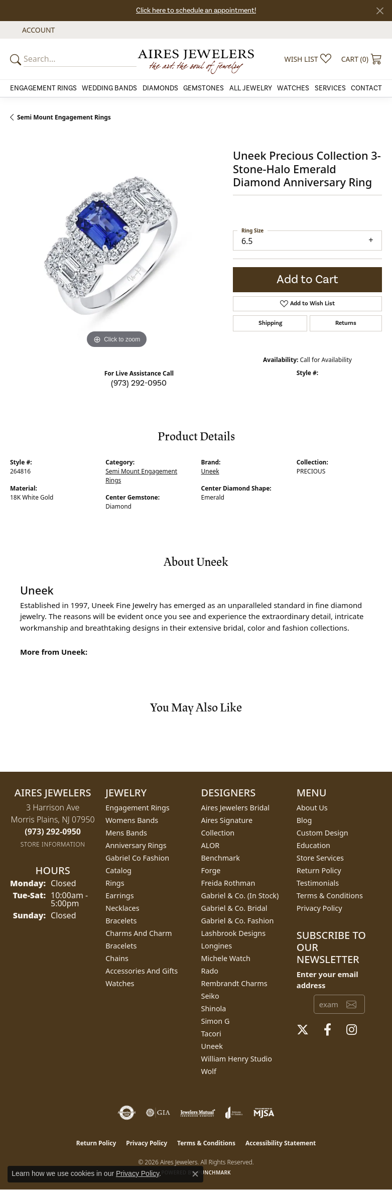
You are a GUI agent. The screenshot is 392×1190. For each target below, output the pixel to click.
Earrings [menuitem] (119, 895)
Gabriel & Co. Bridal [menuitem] (234, 908)
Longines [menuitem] (216, 945)
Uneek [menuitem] (212, 1046)
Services (330, 88)
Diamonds (160, 88)
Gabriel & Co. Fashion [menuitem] (237, 920)
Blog (304, 820)
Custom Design (322, 833)
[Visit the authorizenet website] (126, 1112)
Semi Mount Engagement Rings (64, 117)
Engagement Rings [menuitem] (137, 807)
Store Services (320, 858)
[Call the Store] (53, 831)
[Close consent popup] (195, 1174)
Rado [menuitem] (210, 971)
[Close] (379, 11)
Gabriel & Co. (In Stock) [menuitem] (240, 895)
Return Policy (319, 870)
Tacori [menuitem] (211, 1033)
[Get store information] (53, 844)
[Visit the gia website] (158, 1112)
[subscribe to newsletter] (351, 1004)
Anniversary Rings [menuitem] (135, 845)
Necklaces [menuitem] (122, 908)
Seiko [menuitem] (210, 996)
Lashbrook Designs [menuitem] (233, 933)
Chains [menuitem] (116, 958)
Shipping (270, 323)
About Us (312, 807)
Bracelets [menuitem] (121, 920)
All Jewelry (250, 88)
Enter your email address (327, 979)
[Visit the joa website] (234, 1112)
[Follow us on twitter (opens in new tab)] (303, 1030)
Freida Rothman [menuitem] (228, 883)
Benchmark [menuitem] (220, 858)
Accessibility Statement (280, 1143)
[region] (116, 245)
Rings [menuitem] (114, 883)
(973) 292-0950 (139, 383)
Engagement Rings (43, 88)
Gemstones (203, 88)
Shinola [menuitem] (213, 1008)
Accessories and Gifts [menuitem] (141, 971)
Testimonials (318, 883)
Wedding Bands (109, 88)
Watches (293, 88)
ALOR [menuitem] (210, 845)
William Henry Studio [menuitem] (236, 1058)
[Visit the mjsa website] (264, 1112)
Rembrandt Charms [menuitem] (234, 983)
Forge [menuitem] (211, 870)
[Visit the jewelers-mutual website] (197, 1112)
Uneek (210, 471)
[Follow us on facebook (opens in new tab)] (327, 1030)
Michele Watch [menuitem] (225, 958)
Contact (366, 88)
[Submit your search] (17, 59)
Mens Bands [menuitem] (126, 833)
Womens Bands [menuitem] (131, 820)
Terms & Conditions (330, 895)
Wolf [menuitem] (208, 1071)
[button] (37, 30)
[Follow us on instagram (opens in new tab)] (351, 1030)
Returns (345, 323)
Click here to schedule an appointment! (196, 10)
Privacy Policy (319, 908)
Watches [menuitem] (119, 983)
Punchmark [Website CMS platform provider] (214, 1172)
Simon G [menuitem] (215, 1021)
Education (313, 845)
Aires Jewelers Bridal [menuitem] (235, 807)
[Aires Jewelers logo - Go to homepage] (196, 59)
